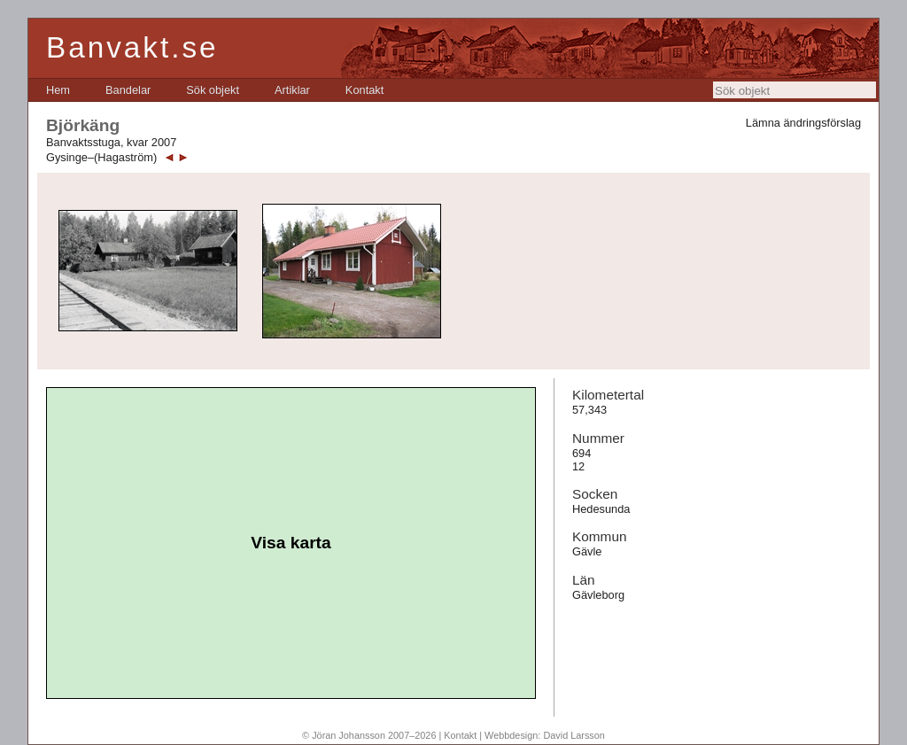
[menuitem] (58, 90)
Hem (58, 90)
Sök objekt (212, 90)
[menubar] (214, 90)
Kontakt (364, 90)
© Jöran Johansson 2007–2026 (369, 735)
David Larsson (574, 735)
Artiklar (292, 90)
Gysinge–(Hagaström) (101, 157)
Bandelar (128, 90)
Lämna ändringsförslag (803, 122)
